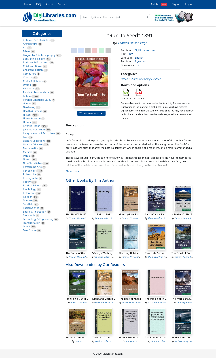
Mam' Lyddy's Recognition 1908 (137, 214)
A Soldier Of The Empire (185, 214)
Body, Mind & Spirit (34, 58)
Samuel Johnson (184, 302)
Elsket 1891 (103, 214)
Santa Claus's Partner (157, 214)
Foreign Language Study (37, 99)
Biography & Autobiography (39, 55)
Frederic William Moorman (108, 341)
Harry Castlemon (78, 302)
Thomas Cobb (158, 341)
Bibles (26, 51)
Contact (62, 4)
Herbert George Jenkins (185, 341)
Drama (27, 84)
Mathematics (30, 148)
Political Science (32, 185)
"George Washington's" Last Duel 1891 (114, 253)
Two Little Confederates (158, 253)
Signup (176, 4)
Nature (27, 159)
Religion (27, 196)
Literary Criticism (33, 144)
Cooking (28, 77)
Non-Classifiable (32, 163)
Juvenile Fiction (31, 126)
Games (27, 103)
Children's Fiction (33, 70)
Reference (29, 193)
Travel (26, 226)
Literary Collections (34, 140)
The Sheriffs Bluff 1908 (79, 214)
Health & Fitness (32, 111)
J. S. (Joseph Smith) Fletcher (161, 302)
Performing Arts (32, 167)
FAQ (38, 4)
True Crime (29, 230)
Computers (29, 73)
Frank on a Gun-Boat (78, 298)
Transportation (31, 222)
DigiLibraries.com (144, 50)
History (27, 114)
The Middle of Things (157, 298)
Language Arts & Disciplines (39, 133)
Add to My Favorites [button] (91, 113)
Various (78, 341)
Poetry (27, 181)
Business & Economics (36, 62)
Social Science (31, 208)
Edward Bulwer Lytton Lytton (109, 302)
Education (29, 88)
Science (27, 200)
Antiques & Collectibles (36, 40)
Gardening (29, 107)
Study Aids (29, 215)
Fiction (27, 96)
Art (25, 47)
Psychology (29, 189)
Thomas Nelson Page (132, 43)
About (49, 4)
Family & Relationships (36, 92)
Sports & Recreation (34, 211)
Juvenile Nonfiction (34, 129)
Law (25, 137)
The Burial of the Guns (79, 253)
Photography (30, 178)
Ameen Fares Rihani (131, 302)
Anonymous (131, 341)
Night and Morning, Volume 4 (109, 298)
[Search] (112, 17)
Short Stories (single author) (146, 79)
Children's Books (32, 66)
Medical (27, 152)
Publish (159, 4)
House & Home (32, 118)
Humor (27, 122)
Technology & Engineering (38, 219)
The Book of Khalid (130, 298)
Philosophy (29, 174)
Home (27, 4)
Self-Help (28, 204)
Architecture (30, 43)
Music (26, 155)
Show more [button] (72, 171)
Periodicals (29, 170)
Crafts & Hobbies (32, 81)
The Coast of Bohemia (184, 253)
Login (188, 4)
